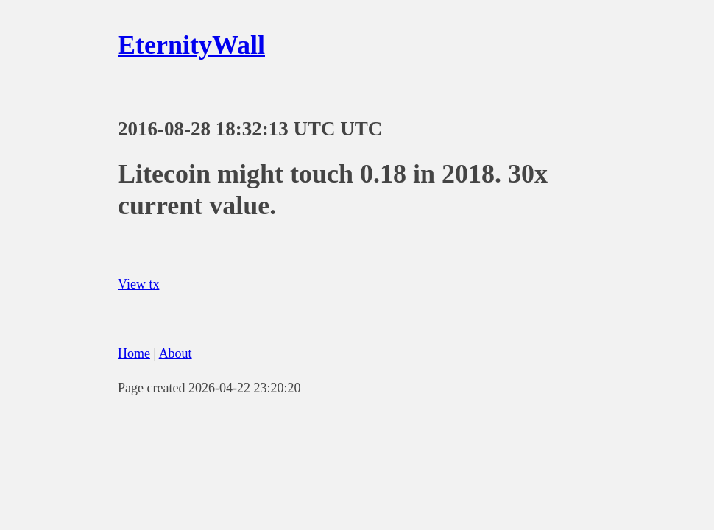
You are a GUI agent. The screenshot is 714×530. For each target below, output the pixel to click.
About (175, 353)
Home (134, 353)
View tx (138, 284)
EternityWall (191, 45)
